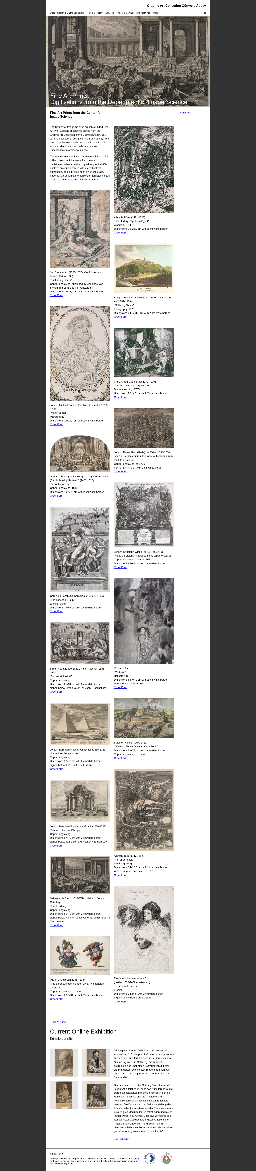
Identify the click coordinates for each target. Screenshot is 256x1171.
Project (119, 13)
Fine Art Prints (143, 13)
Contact (129, 13)
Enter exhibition (121, 1139)
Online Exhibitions (75, 13)
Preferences (184, 112)
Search (60, 13)
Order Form (56, 295)
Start (52, 13)
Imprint (155, 13)
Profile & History (95, 13)
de (205, 13)
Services (109, 13)
